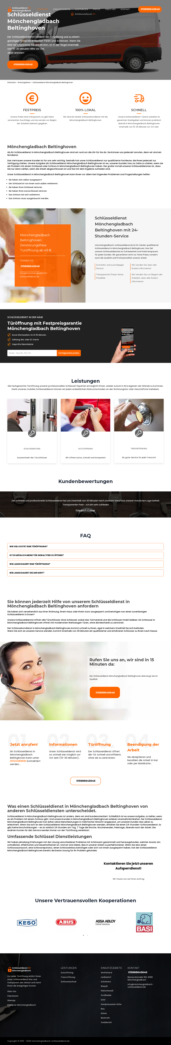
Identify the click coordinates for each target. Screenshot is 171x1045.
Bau (103, 1008)
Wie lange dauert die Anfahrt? (26, 572)
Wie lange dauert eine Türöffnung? (29, 564)
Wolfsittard (106, 972)
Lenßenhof (106, 977)
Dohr (103, 999)
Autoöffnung (85, 448)
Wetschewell (107, 990)
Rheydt (104, 986)
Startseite (42, 9)
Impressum (12, 996)
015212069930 (18, 761)
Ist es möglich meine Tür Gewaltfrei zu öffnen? (36, 555)
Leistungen (81, 9)
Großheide (106, 995)
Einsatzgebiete (61, 9)
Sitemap (11, 1000)
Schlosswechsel (32, 448)
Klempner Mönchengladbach (21, 1005)
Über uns (110, 9)
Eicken (104, 1013)
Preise (96, 9)
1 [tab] (83, 935)
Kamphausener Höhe (111, 1004)
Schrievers (106, 981)
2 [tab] (87, 935)
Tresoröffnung (139, 448)
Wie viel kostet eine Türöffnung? (28, 546)
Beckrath (105, 1018)
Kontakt (125, 9)
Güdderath (106, 1022)
